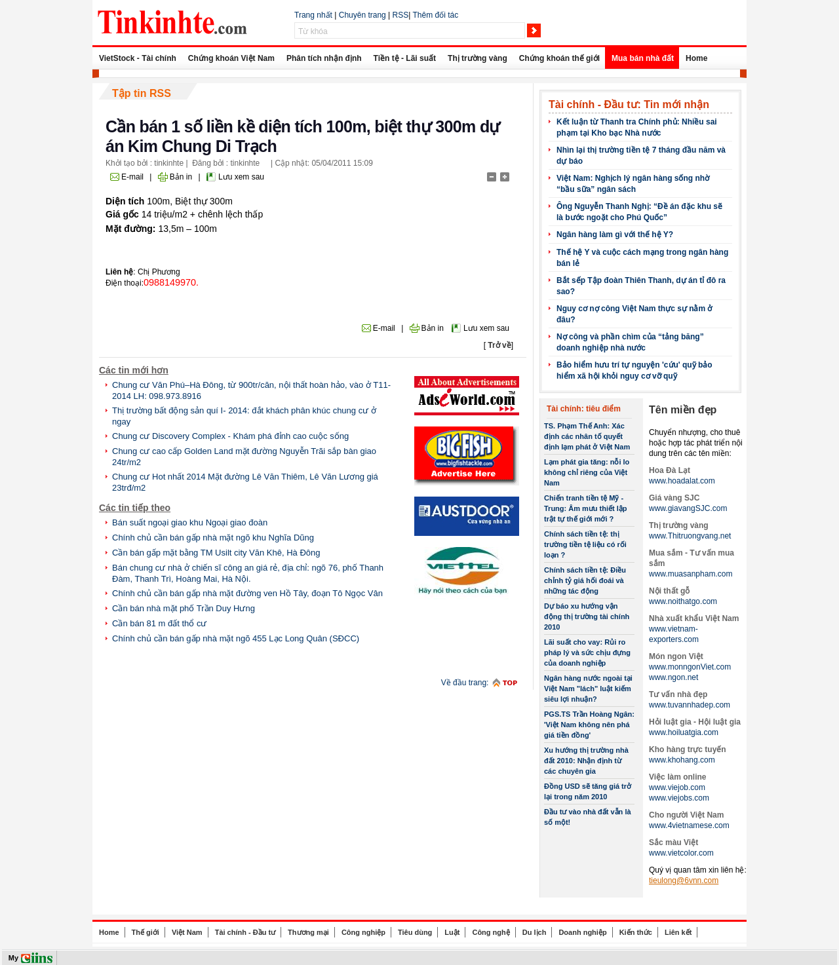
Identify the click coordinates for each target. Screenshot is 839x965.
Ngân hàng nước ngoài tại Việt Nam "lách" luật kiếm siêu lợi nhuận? (588, 688)
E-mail (132, 176)
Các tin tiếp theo (134, 507)
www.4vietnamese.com (689, 825)
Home (696, 58)
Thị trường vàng (477, 58)
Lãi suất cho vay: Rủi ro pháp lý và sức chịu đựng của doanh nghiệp (587, 652)
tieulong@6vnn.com (683, 880)
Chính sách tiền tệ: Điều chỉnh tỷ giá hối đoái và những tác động (585, 580)
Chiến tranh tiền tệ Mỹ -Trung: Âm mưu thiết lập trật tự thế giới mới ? (585, 508)
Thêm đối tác (435, 15)
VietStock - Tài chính (137, 58)
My (13, 958)
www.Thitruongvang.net (690, 535)
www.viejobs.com (679, 798)
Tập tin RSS (141, 93)
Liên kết (678, 932)
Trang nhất (313, 15)
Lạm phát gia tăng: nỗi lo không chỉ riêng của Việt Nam (586, 472)
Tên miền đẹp (682, 409)
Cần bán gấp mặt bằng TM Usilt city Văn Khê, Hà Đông (216, 553)
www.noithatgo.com (683, 601)
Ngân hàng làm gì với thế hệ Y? (614, 234)
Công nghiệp (363, 932)
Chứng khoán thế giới (559, 58)
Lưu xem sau (241, 176)
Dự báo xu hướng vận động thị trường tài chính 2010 (586, 616)
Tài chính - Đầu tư (245, 932)
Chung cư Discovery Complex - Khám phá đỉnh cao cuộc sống (230, 436)
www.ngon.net (673, 677)
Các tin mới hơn (133, 370)
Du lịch (534, 932)
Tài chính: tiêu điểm (584, 408)
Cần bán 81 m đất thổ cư (159, 623)
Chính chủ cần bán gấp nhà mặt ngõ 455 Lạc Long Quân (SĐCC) (235, 638)
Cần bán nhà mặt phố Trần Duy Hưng (183, 608)
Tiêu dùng (415, 932)
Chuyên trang (362, 15)
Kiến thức (635, 932)
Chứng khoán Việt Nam (231, 58)
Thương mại (308, 932)
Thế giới (145, 932)
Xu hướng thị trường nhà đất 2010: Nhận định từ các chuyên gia (586, 760)
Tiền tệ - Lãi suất (405, 58)
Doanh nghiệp (582, 932)
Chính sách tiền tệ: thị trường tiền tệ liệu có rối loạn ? (585, 544)
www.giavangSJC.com (688, 508)
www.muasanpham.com (690, 573)
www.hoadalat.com (682, 480)
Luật (451, 932)
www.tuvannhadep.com (689, 705)
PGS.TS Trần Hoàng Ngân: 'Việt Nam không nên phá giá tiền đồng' (589, 724)
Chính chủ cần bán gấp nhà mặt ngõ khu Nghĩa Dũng (213, 537)
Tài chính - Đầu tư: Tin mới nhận (629, 104)
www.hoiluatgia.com (683, 732)
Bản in (181, 176)
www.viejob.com (677, 787)
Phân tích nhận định (324, 58)
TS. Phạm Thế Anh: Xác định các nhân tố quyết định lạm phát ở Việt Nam (587, 436)
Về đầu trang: (465, 682)
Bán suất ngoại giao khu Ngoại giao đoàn (189, 522)
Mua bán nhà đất (643, 58)
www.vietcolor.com (681, 853)
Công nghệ (490, 932)
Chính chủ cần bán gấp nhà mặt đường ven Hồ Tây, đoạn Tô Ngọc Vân (247, 593)
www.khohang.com (682, 760)
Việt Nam (187, 932)
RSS (401, 15)
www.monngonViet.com (690, 667)
